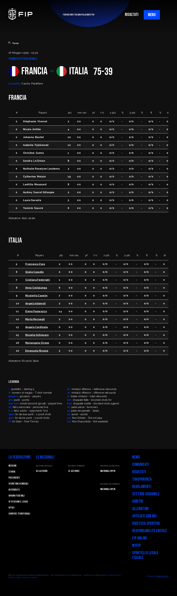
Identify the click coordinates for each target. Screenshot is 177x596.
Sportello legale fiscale (145, 555)
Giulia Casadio (34, 272)
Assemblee (14, 489)
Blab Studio (162, 576)
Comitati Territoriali (19, 513)
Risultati (139, 472)
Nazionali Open (107, 471)
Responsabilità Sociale (149, 530)
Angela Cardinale (36, 327)
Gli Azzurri (41, 471)
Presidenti (14, 477)
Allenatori (140, 508)
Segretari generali (18, 483)
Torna (14, 43)
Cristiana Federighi (37, 279)
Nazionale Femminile (76, 466)
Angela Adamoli (35, 303)
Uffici (11, 507)
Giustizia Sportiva (146, 523)
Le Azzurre (74, 471)
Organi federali (17, 495)
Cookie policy (114, 575)
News (136, 457)
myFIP (136, 545)
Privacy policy (15, 577)
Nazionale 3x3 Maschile (110, 466)
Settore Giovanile (145, 494)
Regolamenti (141, 486)
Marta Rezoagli (35, 319)
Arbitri (137, 501)
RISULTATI (132, 14)
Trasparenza (142, 479)
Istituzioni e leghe (18, 501)
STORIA (12, 471)
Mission (12, 465)
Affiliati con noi (144, 516)
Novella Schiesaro (37, 335)
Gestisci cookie (30, 577)
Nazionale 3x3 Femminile (110, 484)
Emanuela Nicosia (36, 350)
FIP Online (139, 538)
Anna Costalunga (36, 287)
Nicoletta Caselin (36, 295)
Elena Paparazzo (36, 311)
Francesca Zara (35, 264)
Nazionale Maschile (44, 466)
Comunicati (140, 464)
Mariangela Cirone (37, 343)
